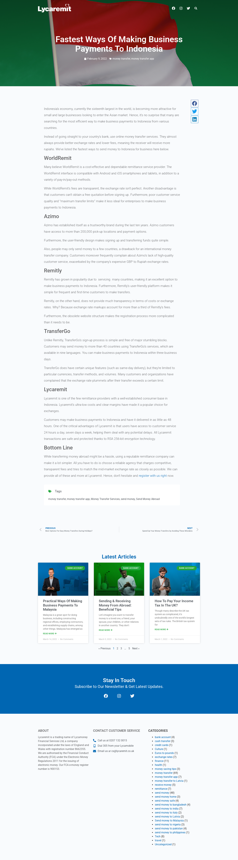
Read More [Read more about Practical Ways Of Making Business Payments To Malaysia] (50, 633)
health (158, 765)
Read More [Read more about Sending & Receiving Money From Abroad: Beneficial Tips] (105, 630)
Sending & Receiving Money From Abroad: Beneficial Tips (115, 605)
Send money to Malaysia (169, 820)
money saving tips (165, 768)
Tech (157, 836)
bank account (163, 737)
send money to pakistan (169, 828)
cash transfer (162, 741)
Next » (135, 648)
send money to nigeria (168, 824)
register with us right (152, 476)
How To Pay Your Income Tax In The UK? (174, 603)
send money (128, 499)
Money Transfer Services (105, 499)
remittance (161, 788)
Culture (159, 749)
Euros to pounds (164, 753)
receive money (163, 784)
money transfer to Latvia (169, 780)
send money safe (165, 800)
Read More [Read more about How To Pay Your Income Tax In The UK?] (161, 629)
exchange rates (164, 757)
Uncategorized (163, 844)
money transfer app (142, 58)
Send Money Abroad (148, 499)
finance (159, 761)
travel (158, 840)
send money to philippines (170, 832)
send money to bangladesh (170, 804)
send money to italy (166, 812)
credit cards (161, 745)
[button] (195, 8)
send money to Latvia (167, 816)
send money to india (166, 808)
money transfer (121, 58)
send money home (165, 796)
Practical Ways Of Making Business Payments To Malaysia (62, 605)
